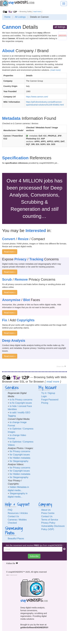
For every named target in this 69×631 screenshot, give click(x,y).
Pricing (44, 403)
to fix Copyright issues (21, 403)
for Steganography (19, 461)
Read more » (9, 252)
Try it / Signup (48, 393)
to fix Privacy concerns (21, 399)
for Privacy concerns (20, 451)
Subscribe (34, 556)
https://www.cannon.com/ (37, 97)
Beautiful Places (16, 538)
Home (7, 17)
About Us (46, 510)
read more (37, 12)
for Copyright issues (20, 454)
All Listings (20, 17)
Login (44, 396)
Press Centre (47, 513)
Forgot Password (49, 399)
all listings (59, 27)
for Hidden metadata (20, 458)
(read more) (55, 70)
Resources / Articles (18, 513)
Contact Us (13, 516)
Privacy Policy (48, 523)
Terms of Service (49, 519)
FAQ (10, 510)
